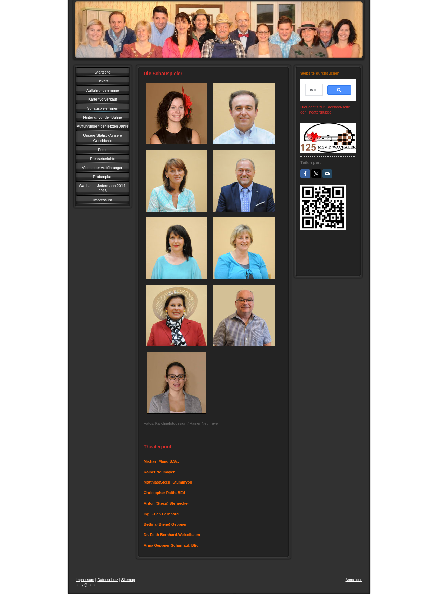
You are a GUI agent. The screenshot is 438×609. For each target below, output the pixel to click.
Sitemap (128, 580)
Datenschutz (107, 580)
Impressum (85, 580)
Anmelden (353, 580)
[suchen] (313, 90)
